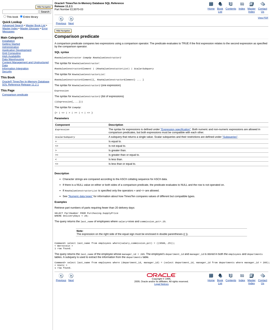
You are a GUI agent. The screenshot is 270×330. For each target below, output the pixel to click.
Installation (8, 40)
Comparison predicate (15, 94)
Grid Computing (11, 53)
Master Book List (35, 25)
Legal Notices (161, 289)
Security (7, 71)
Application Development (17, 50)
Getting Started (11, 44)
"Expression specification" (176, 131)
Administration (10, 47)
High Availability (11, 56)
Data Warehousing (13, 59)
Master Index (10, 28)
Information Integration (15, 68)
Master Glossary (29, 28)
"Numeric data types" (80, 198)
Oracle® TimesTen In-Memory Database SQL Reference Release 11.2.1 (25, 83)
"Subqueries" (229, 139)
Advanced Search (12, 25)
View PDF (263, 17)
